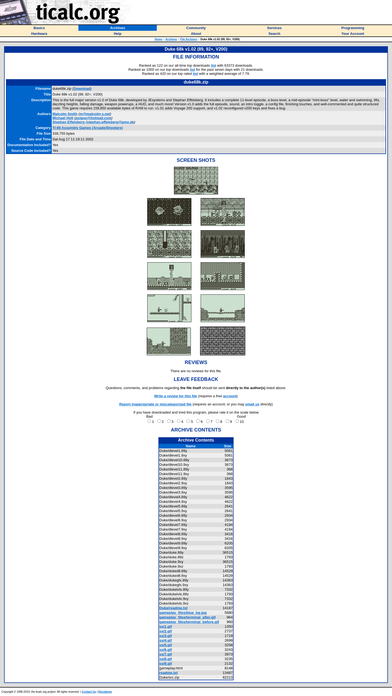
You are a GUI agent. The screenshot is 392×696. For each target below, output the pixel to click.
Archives (171, 39)
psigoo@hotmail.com (93, 118)
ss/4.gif (165, 640)
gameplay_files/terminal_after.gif (187, 617)
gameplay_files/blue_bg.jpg (183, 613)
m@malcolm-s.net (94, 114)
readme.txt (168, 673)
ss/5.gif (165, 645)
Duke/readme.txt (173, 608)
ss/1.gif (165, 626)
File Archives (188, 39)
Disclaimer (105, 691)
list (213, 65)
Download (82, 89)
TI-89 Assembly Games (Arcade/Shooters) (88, 128)
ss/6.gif (165, 650)
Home (158, 39)
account (230, 396)
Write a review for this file (175, 396)
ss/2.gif (165, 631)
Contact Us (89, 691)
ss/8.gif (165, 659)
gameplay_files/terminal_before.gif (189, 622)
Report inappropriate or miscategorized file (155, 404)
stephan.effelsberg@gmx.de (110, 122)
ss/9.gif (165, 663)
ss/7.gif (165, 654)
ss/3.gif (165, 636)
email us (252, 404)
